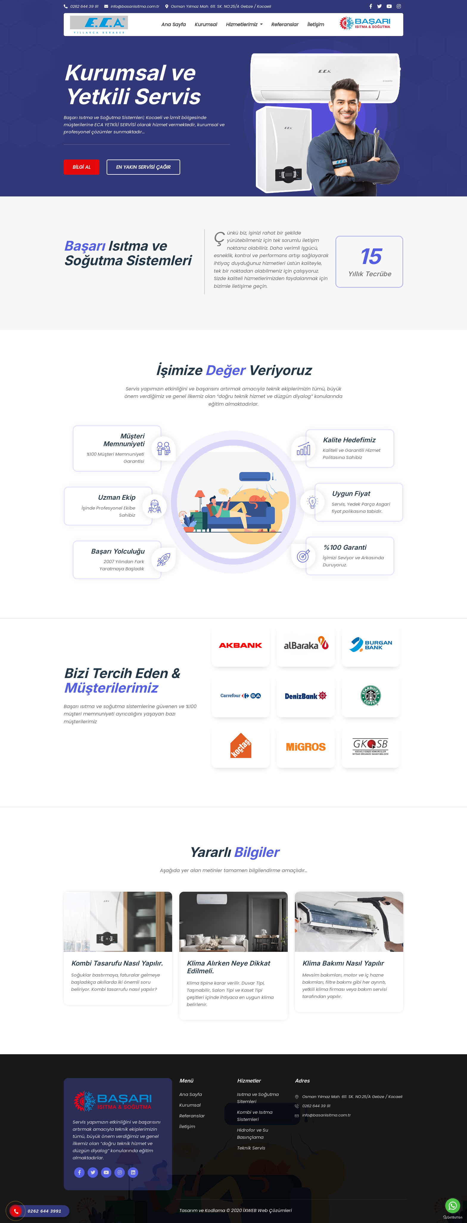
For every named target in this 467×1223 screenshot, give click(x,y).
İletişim (315, 24)
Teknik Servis (251, 1148)
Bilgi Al (82, 167)
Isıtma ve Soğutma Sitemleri (258, 1098)
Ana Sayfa (173, 24)
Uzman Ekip (116, 497)
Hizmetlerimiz (241, 24)
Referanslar (284, 24)
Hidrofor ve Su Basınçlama (252, 1133)
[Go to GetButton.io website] (452, 1217)
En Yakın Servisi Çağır (143, 167)
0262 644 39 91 (81, 6)
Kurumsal (206, 24)
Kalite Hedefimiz (349, 440)
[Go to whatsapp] (452, 1205)
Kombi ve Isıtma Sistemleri (255, 1115)
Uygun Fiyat (351, 493)
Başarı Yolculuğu (117, 551)
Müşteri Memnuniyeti (123, 440)
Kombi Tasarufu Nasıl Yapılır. (117, 963)
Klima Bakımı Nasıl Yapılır (343, 963)
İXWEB (250, 1210)
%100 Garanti (344, 547)
